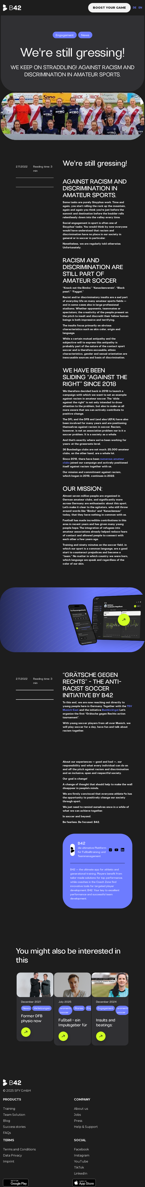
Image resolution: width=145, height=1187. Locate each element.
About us (81, 1108)
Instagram (81, 1155)
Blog (6, 1121)
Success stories (14, 1127)
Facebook (81, 1149)
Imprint (8, 1161)
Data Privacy (12, 1155)
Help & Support (86, 1127)
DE (134, 7)
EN (140, 7)
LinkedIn (80, 1173)
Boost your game (109, 7)
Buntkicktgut (110, 710)
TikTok (79, 1167)
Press (78, 1121)
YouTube (81, 1161)
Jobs (77, 1115)
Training (9, 1108)
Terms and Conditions (19, 1149)
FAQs (7, 1133)
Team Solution (14, 1115)
